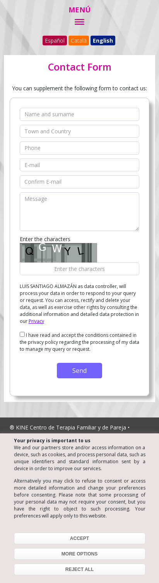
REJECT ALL (79, 569)
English (103, 40)
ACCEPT (79, 538)
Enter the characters (45, 239)
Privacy (36, 321)
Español (55, 40)
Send (79, 370)
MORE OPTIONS (79, 554)
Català (79, 40)
